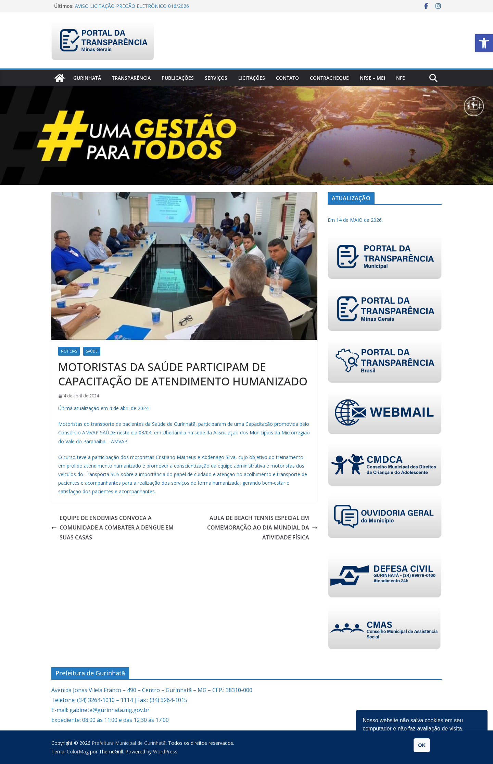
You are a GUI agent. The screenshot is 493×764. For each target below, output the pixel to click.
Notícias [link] (69, 351)
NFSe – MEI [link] (372, 78)
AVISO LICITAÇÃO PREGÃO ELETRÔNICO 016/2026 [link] (132, 6)
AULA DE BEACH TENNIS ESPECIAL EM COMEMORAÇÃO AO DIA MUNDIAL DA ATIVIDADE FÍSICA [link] (262, 528)
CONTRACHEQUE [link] (329, 78)
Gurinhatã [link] (87, 78)
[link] (484, 43)
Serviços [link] (216, 78)
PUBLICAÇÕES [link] (178, 78)
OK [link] (422, 745)
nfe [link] (400, 78)
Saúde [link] (92, 351)
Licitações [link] (251, 78)
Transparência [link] (131, 78)
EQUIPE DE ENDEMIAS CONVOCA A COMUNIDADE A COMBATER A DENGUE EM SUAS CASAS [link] (112, 528)
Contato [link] (287, 78)
